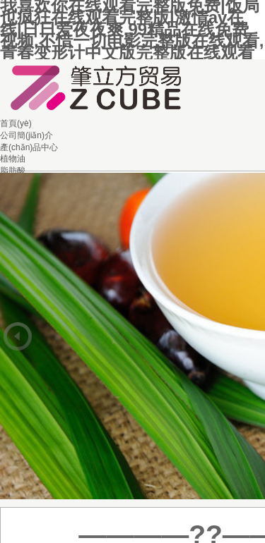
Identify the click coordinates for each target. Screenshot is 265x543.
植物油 (12, 159)
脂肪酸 (12, 171)
